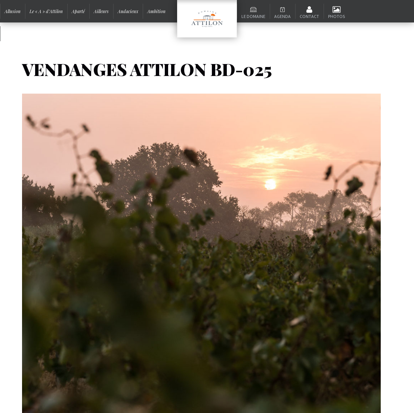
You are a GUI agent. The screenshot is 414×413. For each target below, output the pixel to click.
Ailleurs (101, 11)
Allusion (12, 11)
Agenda (282, 16)
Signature (13, 34)
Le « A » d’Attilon (46, 11)
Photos (336, 16)
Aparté (78, 11)
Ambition (156, 11)
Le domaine (253, 16)
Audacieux (128, 11)
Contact (309, 16)
